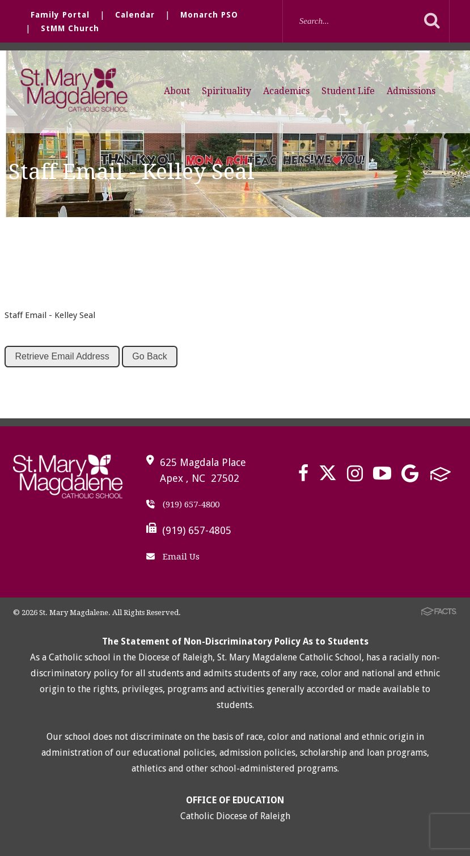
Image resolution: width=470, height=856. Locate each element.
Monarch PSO (209, 14)
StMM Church (70, 28)
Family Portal (60, 14)
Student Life (348, 91)
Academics (286, 91)
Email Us (173, 557)
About (177, 91)
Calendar (135, 14)
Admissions (411, 91)
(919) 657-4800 (182, 504)
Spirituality (226, 91)
